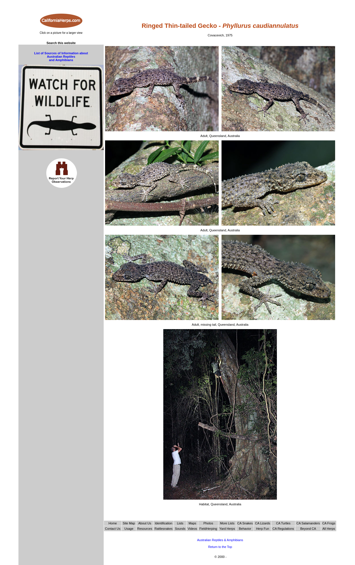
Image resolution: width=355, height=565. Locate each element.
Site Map (129, 523)
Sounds (180, 528)
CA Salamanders (308, 523)
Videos (192, 528)
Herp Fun (262, 528)
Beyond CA (308, 528)
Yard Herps (227, 528)
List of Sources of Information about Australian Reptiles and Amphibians (61, 56)
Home (112, 523)
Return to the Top (220, 547)
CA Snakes (245, 523)
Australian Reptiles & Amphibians (220, 540)
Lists (180, 523)
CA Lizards (262, 523)
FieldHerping (208, 528)
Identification (163, 523)
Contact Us (112, 528)
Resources (144, 528)
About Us (144, 523)
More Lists (227, 523)
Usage (128, 528)
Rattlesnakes (163, 528)
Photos (208, 523)
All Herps (328, 528)
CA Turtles (283, 523)
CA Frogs (328, 523)
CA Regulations (283, 528)
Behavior (245, 528)
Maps (192, 523)
